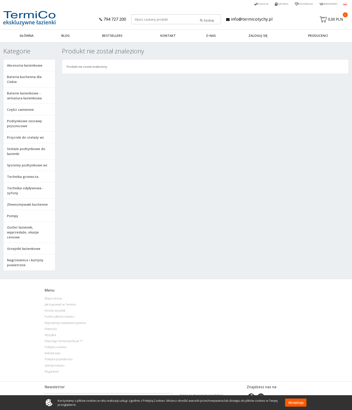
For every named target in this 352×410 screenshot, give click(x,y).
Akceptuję (296, 402)
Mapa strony (53, 299)
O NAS (211, 37)
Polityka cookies (56, 348)
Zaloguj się (243, 4)
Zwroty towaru (54, 366)
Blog (65, 37)
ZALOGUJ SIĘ (258, 37)
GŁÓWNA (26, 37)
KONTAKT (168, 37)
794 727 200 (111, 19)
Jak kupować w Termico (60, 305)
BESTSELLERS (112, 37)
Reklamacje (52, 354)
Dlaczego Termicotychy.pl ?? (63, 342)
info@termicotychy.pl (250, 19)
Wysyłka (50, 336)
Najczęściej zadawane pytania (65, 324)
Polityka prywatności (59, 360)
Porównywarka (326, 4)
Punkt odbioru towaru (59, 317)
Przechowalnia (295, 4)
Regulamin (52, 372)
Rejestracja (267, 4)
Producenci (318, 37)
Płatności (51, 330)
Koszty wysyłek (55, 311)
